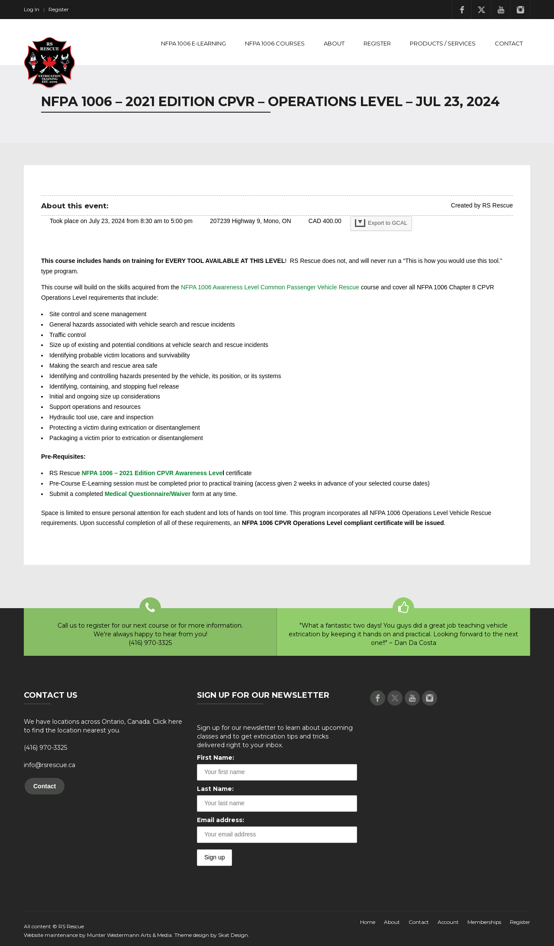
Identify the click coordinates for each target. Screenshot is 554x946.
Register (58, 9)
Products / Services (443, 43)
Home (367, 922)
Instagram (520, 9)
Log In (31, 9)
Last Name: (215, 789)
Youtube (500, 9)
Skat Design (233, 935)
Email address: (220, 820)
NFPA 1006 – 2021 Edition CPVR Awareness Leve (152, 473)
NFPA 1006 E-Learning (193, 43)
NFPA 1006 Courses (275, 43)
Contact (509, 43)
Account (448, 922)
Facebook (461, 9)
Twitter (481, 9)
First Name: (215, 757)
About (334, 43)
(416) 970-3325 (45, 748)
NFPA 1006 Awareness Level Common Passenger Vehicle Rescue (270, 287)
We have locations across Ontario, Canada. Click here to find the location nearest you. (103, 726)
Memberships (484, 922)
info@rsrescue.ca (49, 765)
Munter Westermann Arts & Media (129, 935)
